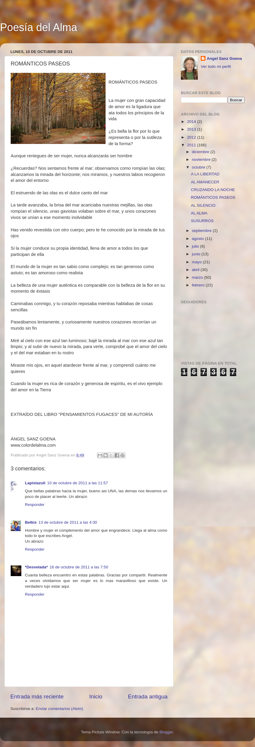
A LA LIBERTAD (205, 174)
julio (196, 246)
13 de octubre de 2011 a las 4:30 (68, 522)
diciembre (201, 152)
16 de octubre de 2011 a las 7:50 (79, 567)
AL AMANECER (205, 182)
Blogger (166, 732)
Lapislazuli (35, 483)
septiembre (202, 230)
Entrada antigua (148, 696)
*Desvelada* (36, 567)
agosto (198, 238)
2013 (192, 129)
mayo (197, 262)
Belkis (31, 522)
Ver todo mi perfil (216, 66)
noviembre (202, 159)
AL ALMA (199, 213)
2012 (192, 137)
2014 (192, 121)
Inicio (95, 696)
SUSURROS (202, 221)
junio (196, 254)
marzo (198, 277)
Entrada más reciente (37, 696)
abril (196, 269)
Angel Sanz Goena (224, 58)
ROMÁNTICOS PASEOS (213, 197)
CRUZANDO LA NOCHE (213, 189)
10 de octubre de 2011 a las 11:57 (77, 483)
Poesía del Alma (38, 27)
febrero (199, 285)
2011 (192, 145)
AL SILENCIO (203, 205)
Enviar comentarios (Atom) (59, 708)
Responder (34, 504)
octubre (199, 167)
